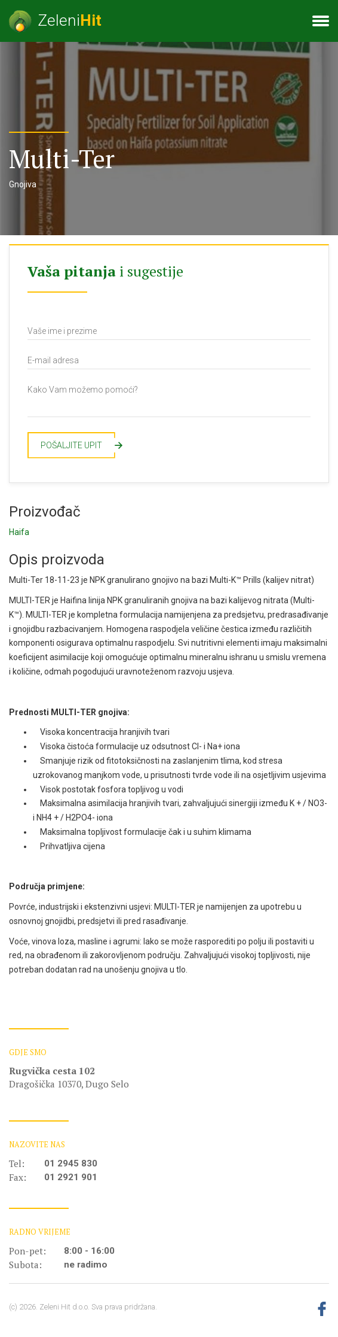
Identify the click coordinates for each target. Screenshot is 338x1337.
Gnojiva (22, 184)
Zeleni (55, 21)
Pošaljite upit (78, 445)
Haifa (19, 532)
